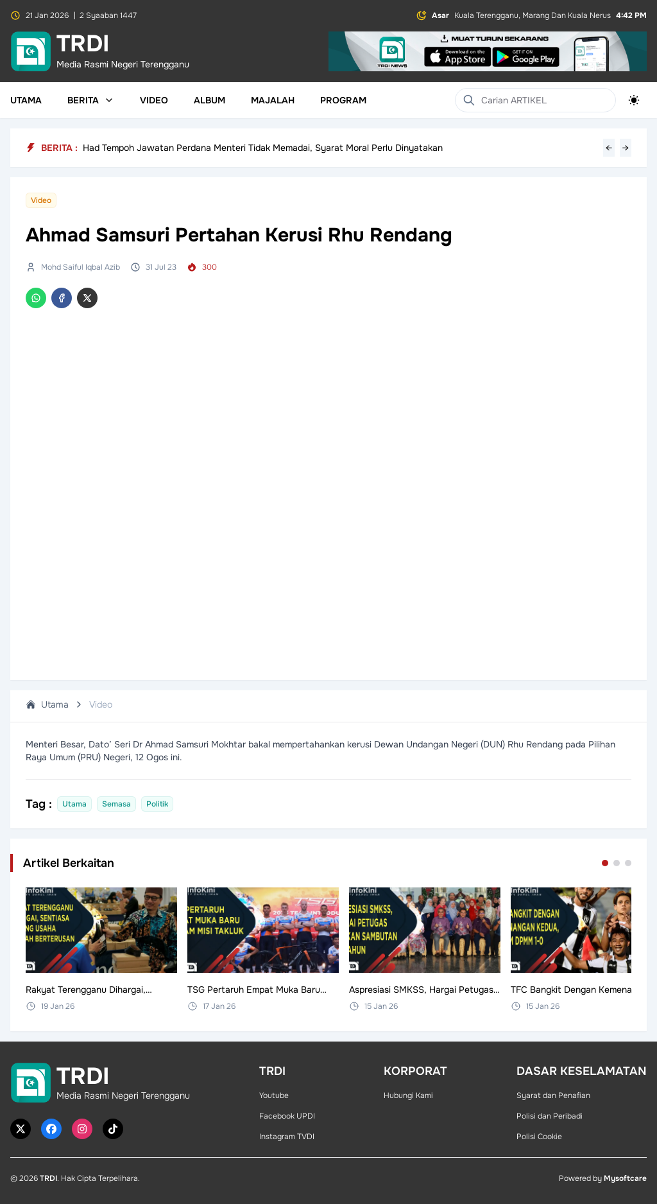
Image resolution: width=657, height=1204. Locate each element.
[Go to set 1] (605, 863)
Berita (90, 100)
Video (154, 100)
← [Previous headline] (609, 147)
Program (343, 100)
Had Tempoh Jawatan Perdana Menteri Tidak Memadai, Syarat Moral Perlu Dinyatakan (263, 147)
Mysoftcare (625, 1178)
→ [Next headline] (625, 147)
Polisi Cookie (539, 1136)
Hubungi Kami (408, 1095)
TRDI (48, 1178)
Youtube (274, 1095)
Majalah (272, 100)
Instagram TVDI (286, 1136)
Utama (26, 100)
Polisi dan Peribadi (549, 1116)
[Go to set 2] (616, 863)
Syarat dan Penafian (553, 1095)
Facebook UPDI (287, 1116)
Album (209, 100)
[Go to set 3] (628, 863)
